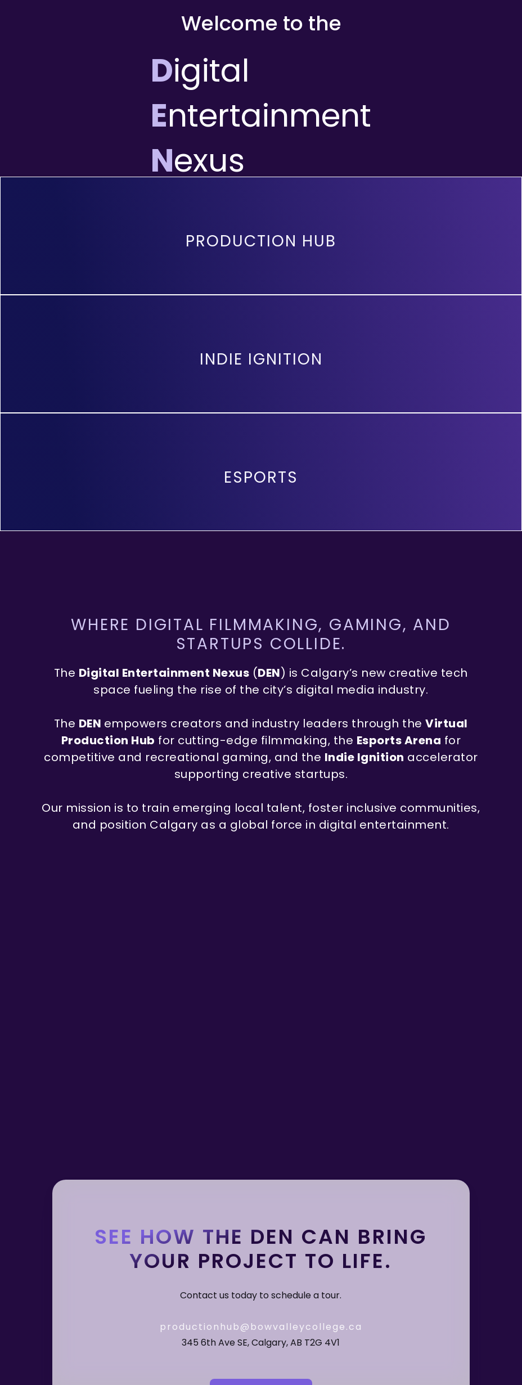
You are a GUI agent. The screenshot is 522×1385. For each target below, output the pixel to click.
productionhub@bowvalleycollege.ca (261, 1326)
